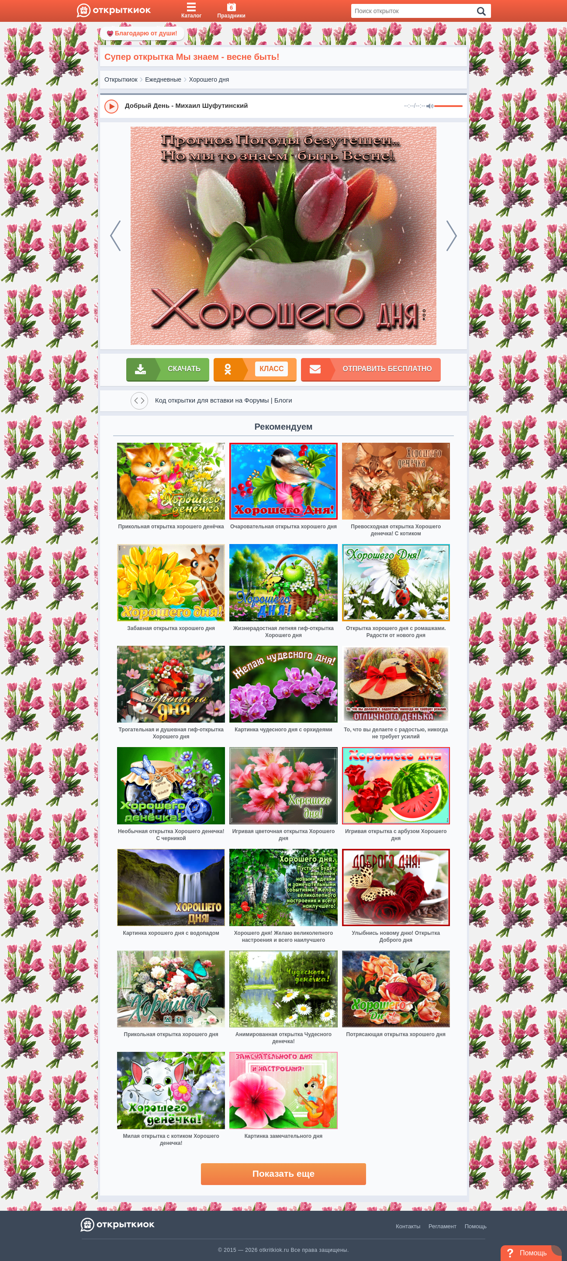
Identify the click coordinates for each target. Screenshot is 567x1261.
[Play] (111, 107)
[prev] (115, 236)
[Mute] (429, 106)
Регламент (442, 1226)
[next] (452, 236)
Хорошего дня (209, 79)
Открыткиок (121, 79)
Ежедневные (163, 79)
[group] (283, 106)
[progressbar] (448, 106)
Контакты (408, 1226)
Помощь (476, 1226)
